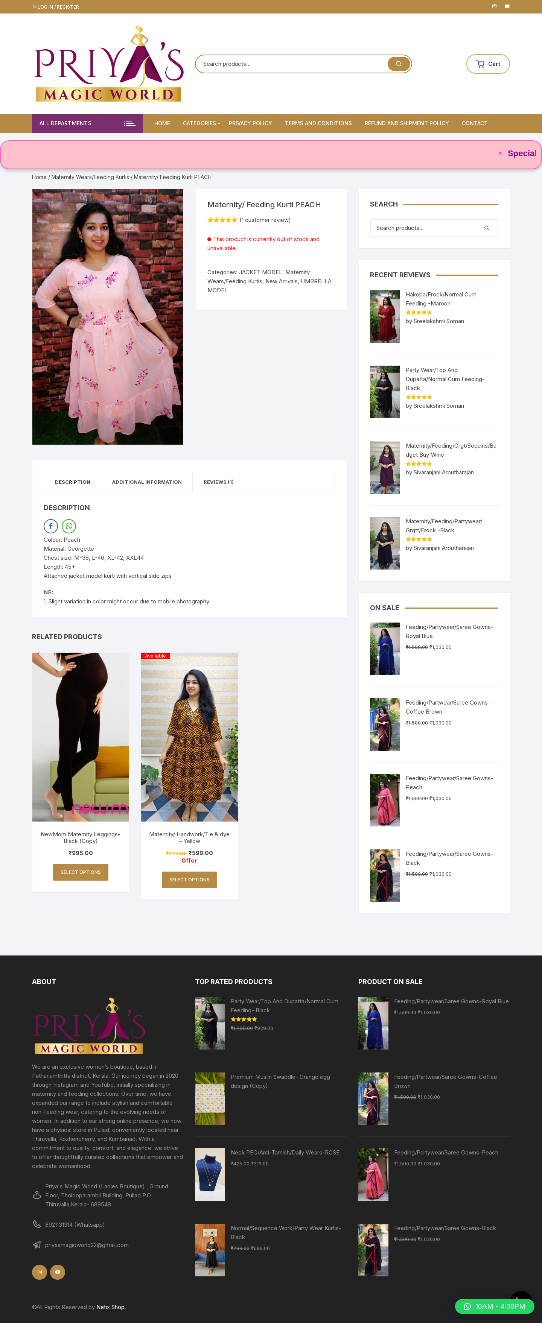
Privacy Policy (250, 123)
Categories (202, 123)
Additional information (148, 482)
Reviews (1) (221, 482)
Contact (475, 123)
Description (73, 482)
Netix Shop (110, 1307)
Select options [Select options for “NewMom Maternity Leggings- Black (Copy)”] (81, 872)
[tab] (73, 482)
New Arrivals (281, 281)
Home (162, 123)
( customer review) (265, 219)
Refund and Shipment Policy (407, 123)
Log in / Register (55, 7)
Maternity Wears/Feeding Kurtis (90, 177)
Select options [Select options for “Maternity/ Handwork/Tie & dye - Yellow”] (189, 880)
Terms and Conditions (318, 123)
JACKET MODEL (260, 272)
